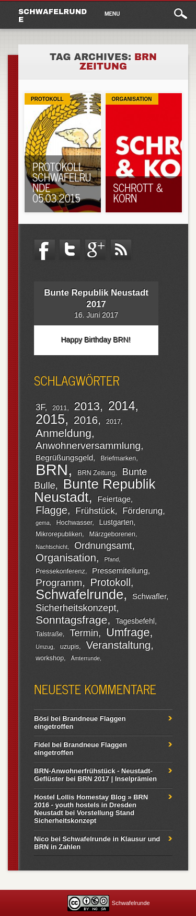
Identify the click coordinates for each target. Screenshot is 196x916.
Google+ (95, 250)
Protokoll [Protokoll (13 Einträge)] (110, 582)
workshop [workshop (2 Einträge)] (50, 658)
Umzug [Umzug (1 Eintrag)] (44, 646)
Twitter (70, 250)
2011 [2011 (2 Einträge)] (59, 408)
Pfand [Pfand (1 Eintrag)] (111, 559)
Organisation (132, 99)
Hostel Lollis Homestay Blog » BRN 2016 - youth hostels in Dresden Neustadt (91, 805)
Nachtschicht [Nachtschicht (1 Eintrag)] (51, 547)
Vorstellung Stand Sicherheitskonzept (84, 816)
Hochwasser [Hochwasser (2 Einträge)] (74, 522)
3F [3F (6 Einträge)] (40, 407)
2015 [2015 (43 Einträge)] (50, 419)
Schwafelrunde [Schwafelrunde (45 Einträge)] (79, 594)
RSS (121, 250)
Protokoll (47, 99)
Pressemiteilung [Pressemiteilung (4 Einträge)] (120, 570)
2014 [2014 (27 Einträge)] (121, 406)
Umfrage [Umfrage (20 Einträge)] (127, 632)
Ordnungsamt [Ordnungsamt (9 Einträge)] (103, 545)
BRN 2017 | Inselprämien (117, 779)
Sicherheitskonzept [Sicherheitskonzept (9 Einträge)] (76, 607)
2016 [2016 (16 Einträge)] (86, 420)
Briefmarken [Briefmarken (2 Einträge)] (118, 458)
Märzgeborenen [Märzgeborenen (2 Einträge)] (112, 534)
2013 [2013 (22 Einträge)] (87, 406)
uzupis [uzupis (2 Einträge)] (69, 646)
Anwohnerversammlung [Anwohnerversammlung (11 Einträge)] (88, 445)
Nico (41, 839)
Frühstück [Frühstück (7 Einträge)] (94, 510)
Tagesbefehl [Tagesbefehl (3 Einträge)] (135, 621)
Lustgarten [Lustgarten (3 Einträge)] (116, 522)
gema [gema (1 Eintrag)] (43, 522)
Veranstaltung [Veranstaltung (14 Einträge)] (118, 645)
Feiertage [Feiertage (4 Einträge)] (113, 498)
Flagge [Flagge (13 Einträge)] (51, 510)
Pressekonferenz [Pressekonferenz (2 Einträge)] (60, 571)
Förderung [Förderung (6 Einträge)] (142, 511)
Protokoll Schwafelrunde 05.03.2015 (61, 182)
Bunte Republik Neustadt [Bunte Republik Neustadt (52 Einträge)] (94, 490)
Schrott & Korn (138, 193)
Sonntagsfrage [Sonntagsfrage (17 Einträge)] (71, 620)
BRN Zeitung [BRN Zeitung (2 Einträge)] (96, 473)
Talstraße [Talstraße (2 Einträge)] (49, 634)
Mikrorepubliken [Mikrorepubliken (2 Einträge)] (59, 534)
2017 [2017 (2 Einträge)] (113, 421)
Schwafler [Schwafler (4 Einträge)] (149, 596)
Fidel (42, 745)
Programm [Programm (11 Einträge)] (59, 582)
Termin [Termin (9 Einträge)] (84, 632)
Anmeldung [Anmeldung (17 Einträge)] (63, 433)
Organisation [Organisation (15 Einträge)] (66, 557)
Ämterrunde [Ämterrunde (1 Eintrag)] (85, 658)
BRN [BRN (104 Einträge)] (52, 469)
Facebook (44, 250)
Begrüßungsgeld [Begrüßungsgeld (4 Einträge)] (64, 457)
